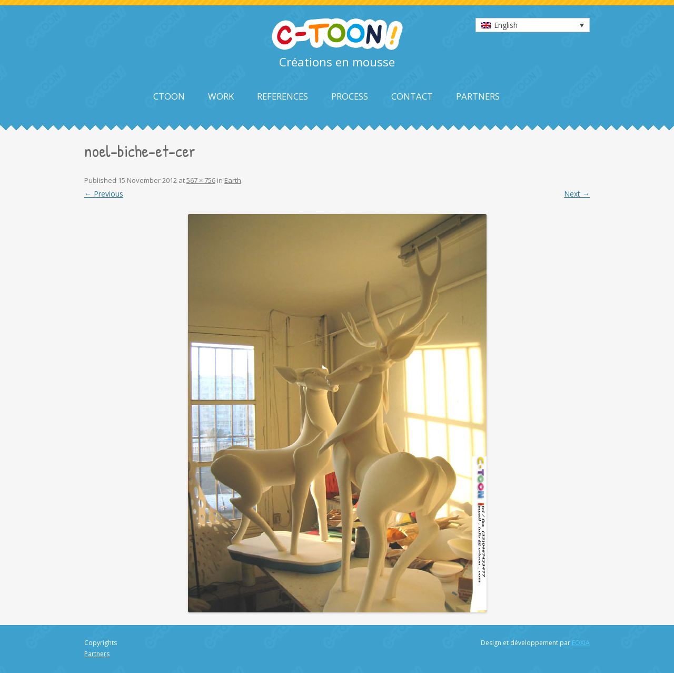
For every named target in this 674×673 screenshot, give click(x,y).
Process (349, 96)
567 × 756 (200, 180)
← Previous (103, 194)
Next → (577, 194)
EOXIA (581, 642)
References (282, 96)
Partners (478, 96)
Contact (412, 96)
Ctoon (169, 96)
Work (221, 96)
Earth (232, 180)
